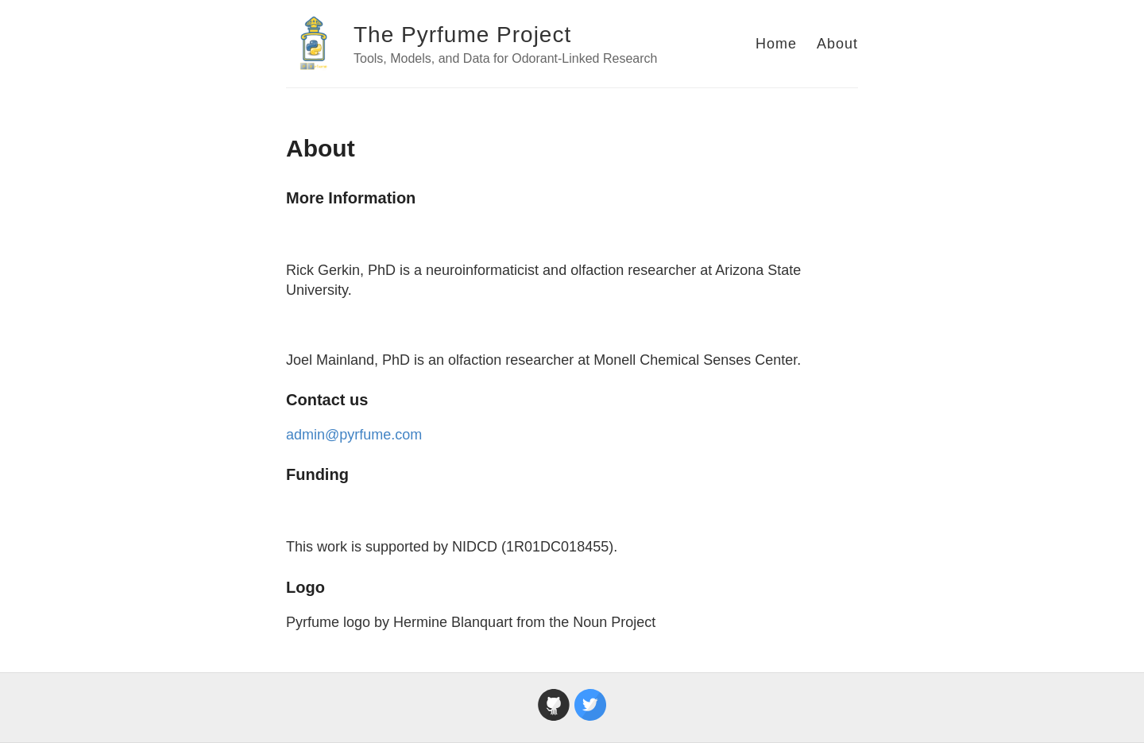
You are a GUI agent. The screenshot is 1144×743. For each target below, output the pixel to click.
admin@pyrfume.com (354, 435)
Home (776, 44)
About (837, 44)
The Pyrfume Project (462, 34)
